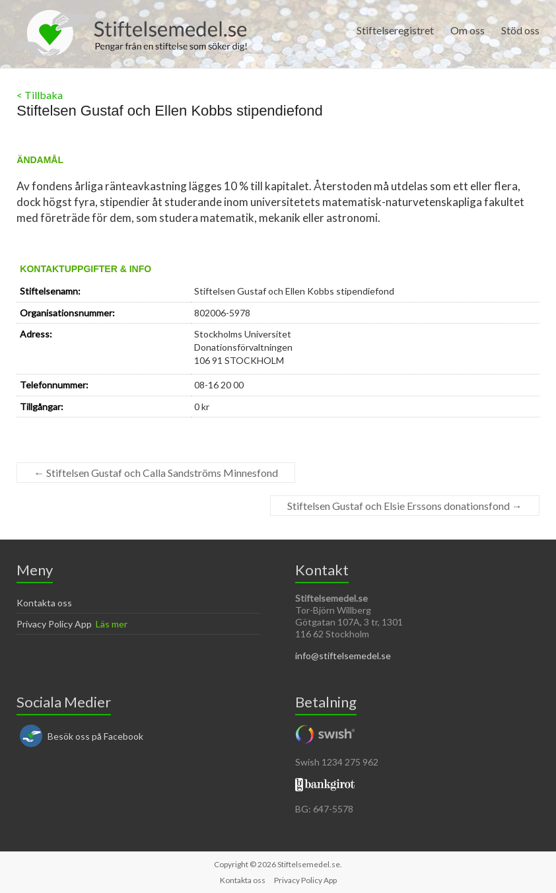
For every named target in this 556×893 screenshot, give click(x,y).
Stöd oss (520, 30)
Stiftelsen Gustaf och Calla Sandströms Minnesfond (156, 472)
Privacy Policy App (54, 623)
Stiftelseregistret (395, 30)
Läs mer (111, 623)
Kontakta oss (44, 602)
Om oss (467, 30)
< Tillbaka (40, 95)
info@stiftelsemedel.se (343, 655)
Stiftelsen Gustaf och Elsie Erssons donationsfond (404, 505)
